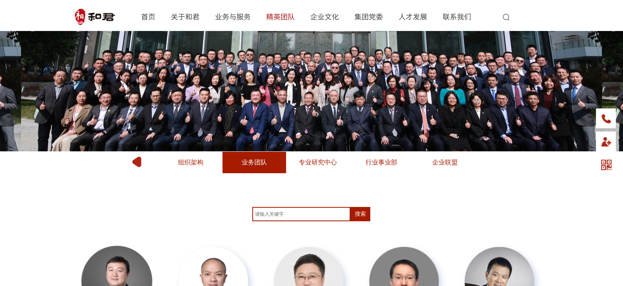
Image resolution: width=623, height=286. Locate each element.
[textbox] (301, 214)
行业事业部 (381, 162)
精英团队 (280, 16)
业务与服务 (233, 16)
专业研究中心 (318, 162)
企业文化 (324, 16)
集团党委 (368, 16)
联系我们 (457, 16)
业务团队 (254, 162)
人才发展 (413, 16)
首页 (148, 16)
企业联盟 (445, 162)
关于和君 (185, 16)
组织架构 (190, 162)
